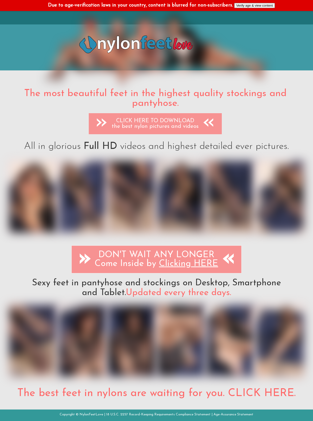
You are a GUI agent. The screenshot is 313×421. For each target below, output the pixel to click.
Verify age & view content (254, 5)
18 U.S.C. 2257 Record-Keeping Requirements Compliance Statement (158, 414)
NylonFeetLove (91, 414)
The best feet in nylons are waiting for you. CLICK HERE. (156, 393)
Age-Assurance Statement (233, 414)
